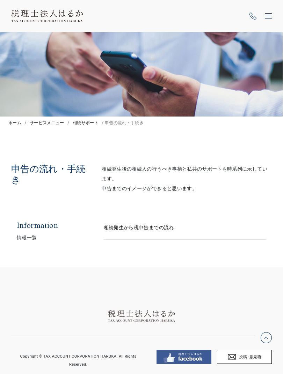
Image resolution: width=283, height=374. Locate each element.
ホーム (14, 122)
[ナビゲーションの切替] (268, 16)
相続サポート (86, 122)
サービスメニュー (47, 122)
